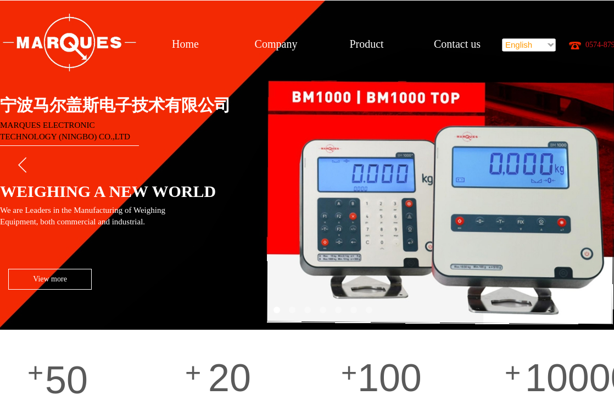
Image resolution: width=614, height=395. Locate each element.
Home (185, 44)
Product (366, 44)
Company (276, 44)
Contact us (457, 44)
